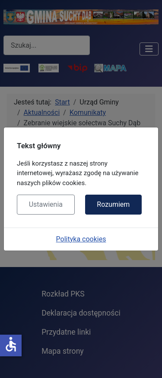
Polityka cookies (81, 239)
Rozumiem (113, 204)
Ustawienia (46, 204)
